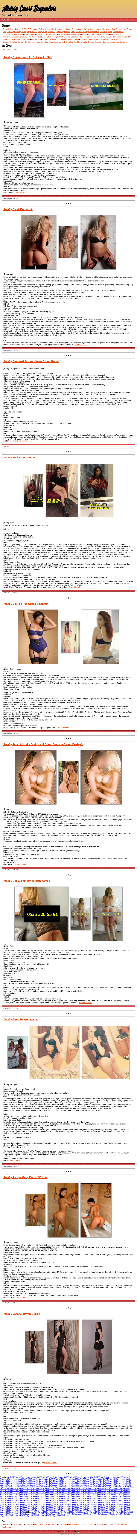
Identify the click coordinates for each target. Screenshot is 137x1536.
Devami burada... (22, 193)
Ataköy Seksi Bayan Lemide (20, 1019)
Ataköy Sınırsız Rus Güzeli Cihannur (25, 603)
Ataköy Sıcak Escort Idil (18, 209)
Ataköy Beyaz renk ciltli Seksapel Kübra (27, 57)
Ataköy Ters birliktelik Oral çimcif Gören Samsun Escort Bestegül (43, 744)
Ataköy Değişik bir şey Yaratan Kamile (26, 880)
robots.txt (69, 1532)
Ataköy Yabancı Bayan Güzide (21, 1313)
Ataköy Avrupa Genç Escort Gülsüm (25, 1177)
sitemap (76, 1532)
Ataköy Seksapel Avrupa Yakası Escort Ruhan (31, 361)
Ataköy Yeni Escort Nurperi (19, 457)
